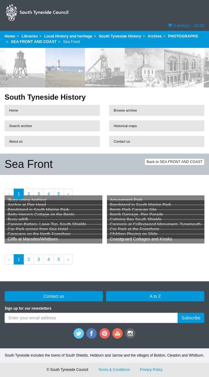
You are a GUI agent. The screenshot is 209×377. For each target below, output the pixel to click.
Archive (155, 36)
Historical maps (125, 126)
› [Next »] (68, 193)
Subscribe (191, 317)
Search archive (20, 126)
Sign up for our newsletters (28, 308)
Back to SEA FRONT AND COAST (175, 162)
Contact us (122, 141)
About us (16, 141)
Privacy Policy (151, 370)
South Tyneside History (120, 36)
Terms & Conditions (114, 370)
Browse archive (125, 110)
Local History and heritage (68, 36)
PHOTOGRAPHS (183, 36)
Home (10, 36)
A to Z (155, 296)
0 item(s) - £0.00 (186, 25)
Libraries (30, 36)
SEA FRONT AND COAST (34, 42)
